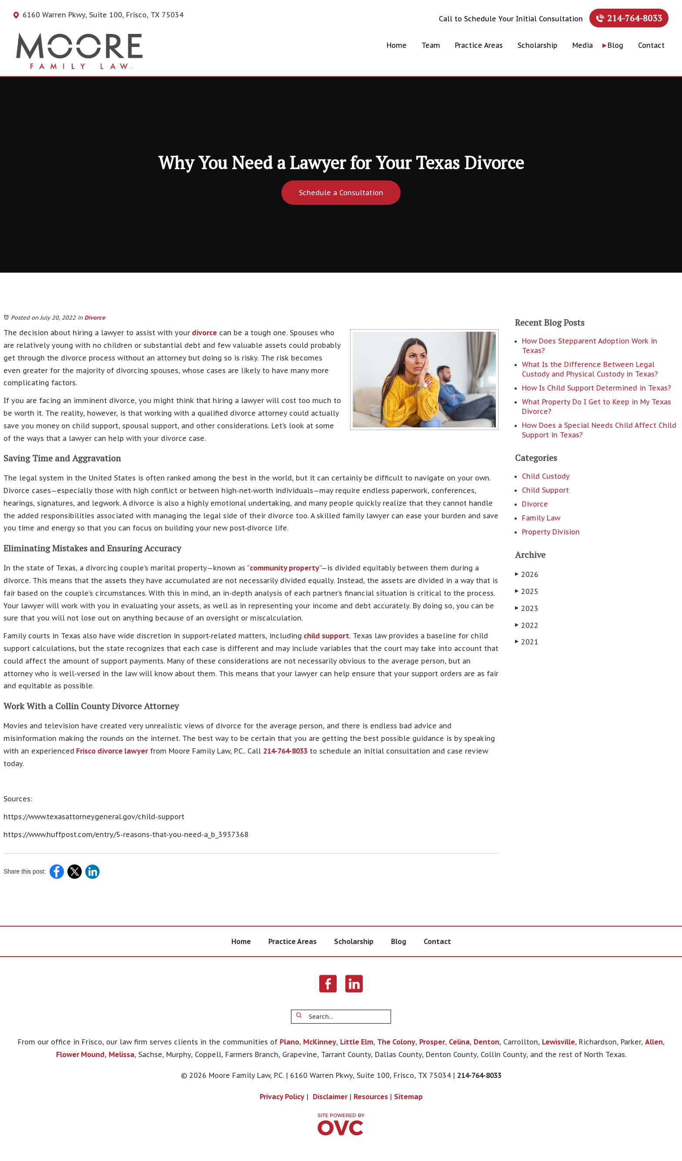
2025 (526, 591)
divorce (203, 332)
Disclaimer (330, 1096)
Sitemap (408, 1096)
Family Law (541, 518)
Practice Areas (479, 45)
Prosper (432, 1042)
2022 (526, 625)
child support (325, 635)
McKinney (319, 1042)
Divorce (94, 317)
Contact (651, 45)
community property (284, 568)
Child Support (545, 490)
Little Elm (356, 1042)
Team (430, 45)
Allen (654, 1042)
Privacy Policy (282, 1096)
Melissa (121, 1054)
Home (397, 45)
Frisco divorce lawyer (111, 751)
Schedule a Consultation (341, 192)
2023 (526, 608)
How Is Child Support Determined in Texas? (596, 388)
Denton (486, 1042)
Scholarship (538, 45)
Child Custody (546, 476)
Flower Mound (80, 1054)
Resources (371, 1096)
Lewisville (558, 1042)
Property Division (551, 531)
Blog (615, 45)
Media (582, 45)
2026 (526, 574)
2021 (526, 642)
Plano (289, 1042)
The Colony (396, 1042)
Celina (459, 1042)
